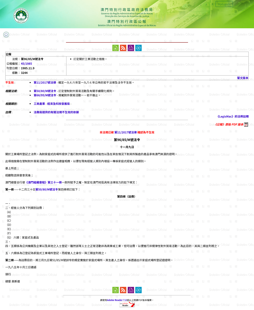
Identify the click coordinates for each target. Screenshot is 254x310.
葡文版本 (242, 78)
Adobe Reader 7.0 (117, 300)
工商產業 (39, 103)
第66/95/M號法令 (45, 95)
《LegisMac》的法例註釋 (232, 116)
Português (224, 4)
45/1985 (26, 63)
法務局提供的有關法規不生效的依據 (56, 112)
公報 (8, 54)
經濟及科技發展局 (58, 103)
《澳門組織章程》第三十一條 (43, 182)
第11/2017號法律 (45, 82)
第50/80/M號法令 (45, 91)
